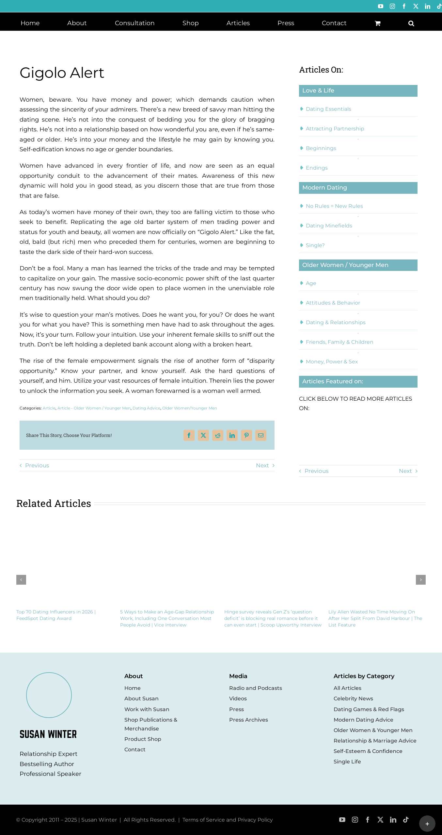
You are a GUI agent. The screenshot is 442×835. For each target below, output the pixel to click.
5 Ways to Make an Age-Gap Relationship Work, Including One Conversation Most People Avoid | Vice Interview (167, 618)
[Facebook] (189, 435)
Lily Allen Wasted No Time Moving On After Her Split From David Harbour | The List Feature (375, 618)
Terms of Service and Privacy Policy (227, 820)
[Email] (261, 435)
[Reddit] (218, 435)
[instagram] (355, 820)
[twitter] (380, 820)
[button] (411, 22)
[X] (203, 435)
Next (262, 465)
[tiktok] (406, 820)
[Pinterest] (246, 435)
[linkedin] (393, 820)
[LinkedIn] (232, 435)
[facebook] (368, 820)
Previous (37, 465)
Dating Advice (146, 408)
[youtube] (342, 820)
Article (49, 408)
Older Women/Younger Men (189, 408)
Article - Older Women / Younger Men (94, 408)
